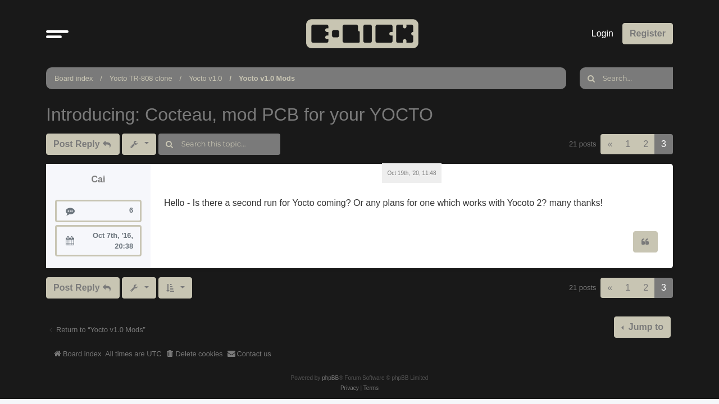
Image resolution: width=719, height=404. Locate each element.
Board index (73, 78)
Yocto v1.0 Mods (267, 78)
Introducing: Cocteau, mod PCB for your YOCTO (239, 114)
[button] (57, 33)
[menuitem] (194, 354)
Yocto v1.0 (205, 78)
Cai (99, 179)
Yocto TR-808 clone (141, 78)
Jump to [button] (644, 327)
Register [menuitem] (648, 33)
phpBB (330, 378)
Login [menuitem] (602, 33)
